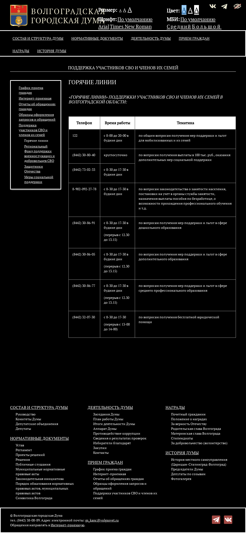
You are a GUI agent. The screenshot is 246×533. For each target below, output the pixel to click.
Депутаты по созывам (188, 474)
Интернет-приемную (67, 525)
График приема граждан (31, 90)
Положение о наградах (189, 419)
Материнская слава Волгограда (195, 433)
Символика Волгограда (34, 498)
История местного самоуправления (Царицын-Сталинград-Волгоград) (199, 462)
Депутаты (23, 428)
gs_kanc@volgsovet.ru (102, 520)
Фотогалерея (181, 478)
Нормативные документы (97, 38)
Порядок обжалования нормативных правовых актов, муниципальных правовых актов (45, 488)
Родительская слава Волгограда (196, 428)
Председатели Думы (187, 469)
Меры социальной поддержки (38, 179)
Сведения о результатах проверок (120, 438)
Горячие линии (36, 140)
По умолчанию (135, 19)
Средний (179, 26)
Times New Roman (131, 26)
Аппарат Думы (105, 428)
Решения (23, 459)
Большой (206, 26)
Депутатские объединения (37, 423)
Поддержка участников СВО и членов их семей (33, 130)
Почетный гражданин (188, 414)
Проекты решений (30, 454)
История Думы (51, 50)
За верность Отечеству (189, 423)
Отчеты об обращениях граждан (118, 478)
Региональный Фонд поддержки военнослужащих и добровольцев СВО (39, 153)
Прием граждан (194, 38)
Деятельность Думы (151, 38)
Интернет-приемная (35, 98)
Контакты (101, 452)
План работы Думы (108, 419)
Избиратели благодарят (112, 443)
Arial (103, 26)
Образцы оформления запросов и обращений (37, 117)
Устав (20, 445)
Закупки (100, 447)
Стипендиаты (182, 438)
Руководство (26, 414)
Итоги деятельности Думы (114, 423)
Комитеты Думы (28, 419)
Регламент (24, 450)
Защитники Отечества (33, 168)
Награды (20, 50)
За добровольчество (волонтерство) (199, 443)
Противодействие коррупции (116, 433)
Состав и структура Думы (37, 38)
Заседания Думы (106, 414)
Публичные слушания (33, 464)
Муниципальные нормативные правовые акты (40, 471)
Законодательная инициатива (40, 478)
